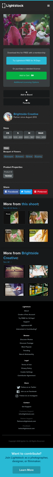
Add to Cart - (27, 75)
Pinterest (40, 191)
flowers (19, 156)
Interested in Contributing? (26, 329)
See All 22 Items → (11, 208)
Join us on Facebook (28, 391)
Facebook (11, 191)
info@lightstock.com (26, 414)
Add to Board (26, 93)
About (26, 311)
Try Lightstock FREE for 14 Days (26, 60)
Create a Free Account (26, 314)
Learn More (26, 470)
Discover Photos (26, 339)
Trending (26, 350)
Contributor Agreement (26, 375)
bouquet (9, 156)
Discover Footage (26, 343)
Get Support (26, 406)
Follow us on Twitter (28, 387)
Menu (48, 5)
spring (38, 156)
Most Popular (26, 347)
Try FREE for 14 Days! (27, 318)
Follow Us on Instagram (28, 395)
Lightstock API (26, 325)
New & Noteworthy (26, 354)
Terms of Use (26, 364)
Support (26, 321)
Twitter (26, 191)
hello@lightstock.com (26, 428)
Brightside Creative (26, 114)
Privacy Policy (26, 368)
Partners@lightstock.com (26, 421)
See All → (7, 262)
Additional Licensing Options (26, 82)
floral (29, 156)
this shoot (30, 204)
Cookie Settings (26, 372)
